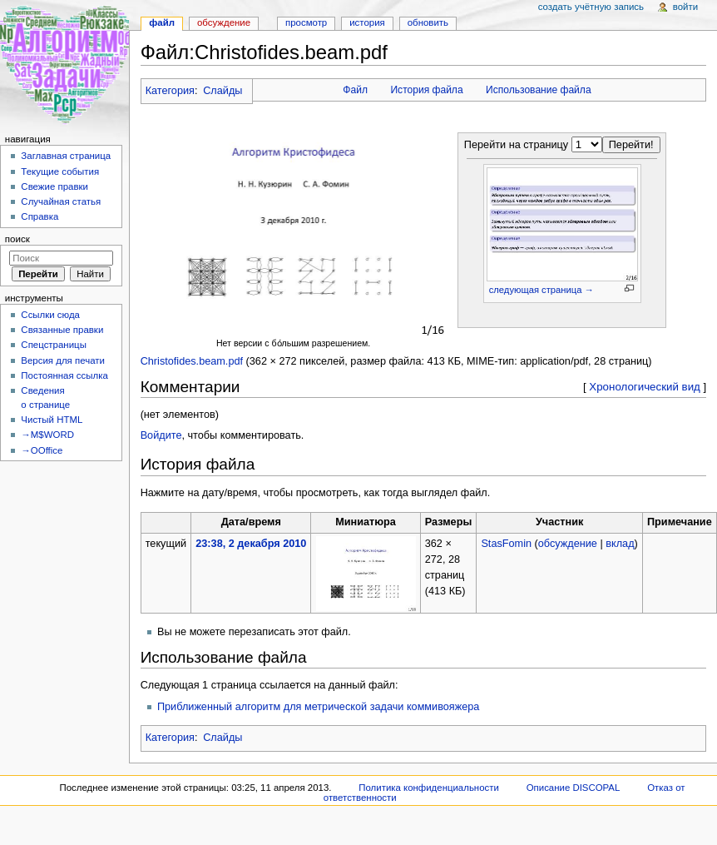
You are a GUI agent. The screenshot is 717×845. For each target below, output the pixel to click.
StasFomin (506, 543)
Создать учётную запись (591, 7)
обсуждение (567, 543)
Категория (170, 91)
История (367, 22)
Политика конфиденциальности (428, 788)
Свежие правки (54, 186)
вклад (620, 543)
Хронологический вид (644, 386)
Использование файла (538, 90)
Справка (39, 216)
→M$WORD (47, 435)
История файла (426, 90)
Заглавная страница (66, 156)
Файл (355, 90)
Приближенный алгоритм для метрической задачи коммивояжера (318, 707)
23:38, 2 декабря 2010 (250, 543)
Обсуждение (223, 22)
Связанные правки (62, 330)
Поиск (17, 239)
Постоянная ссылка (64, 375)
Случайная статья (61, 201)
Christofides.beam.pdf (192, 361)
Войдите (161, 435)
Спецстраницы (54, 345)
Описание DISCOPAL (574, 788)
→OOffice (41, 450)
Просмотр (306, 22)
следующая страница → (541, 290)
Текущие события (60, 171)
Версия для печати (63, 360)
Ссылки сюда (50, 315)
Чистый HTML (51, 420)
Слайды (222, 91)
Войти (685, 7)
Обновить (428, 22)
